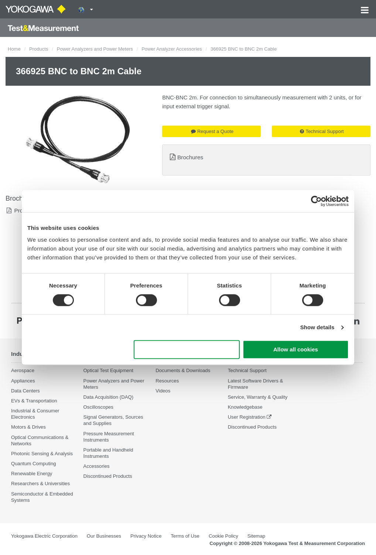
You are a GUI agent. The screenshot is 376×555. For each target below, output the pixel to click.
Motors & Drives (28, 427)
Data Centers (25, 391)
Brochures (190, 157)
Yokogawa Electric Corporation (44, 536)
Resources (167, 381)
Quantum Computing (33, 463)
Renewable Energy (31, 473)
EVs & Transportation (34, 401)
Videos (162, 391)
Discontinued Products (107, 476)
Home (14, 49)
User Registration (247, 417)
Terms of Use (185, 536)
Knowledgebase (245, 407)
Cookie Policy (223, 536)
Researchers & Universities (40, 483)
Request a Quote (212, 131)
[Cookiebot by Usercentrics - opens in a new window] (316, 201)
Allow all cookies (295, 350)
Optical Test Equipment (108, 370)
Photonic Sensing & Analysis (42, 453)
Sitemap (256, 536)
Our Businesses (104, 536)
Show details (317, 327)
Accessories (96, 466)
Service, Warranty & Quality (257, 397)
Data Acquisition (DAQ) (108, 397)
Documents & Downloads (182, 370)
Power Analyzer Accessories (171, 49)
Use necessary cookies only (187, 350)
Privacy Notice (145, 536)
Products (38, 49)
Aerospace (22, 370)
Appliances (23, 381)
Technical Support (321, 131)
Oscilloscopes (98, 407)
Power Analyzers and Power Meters (95, 49)
